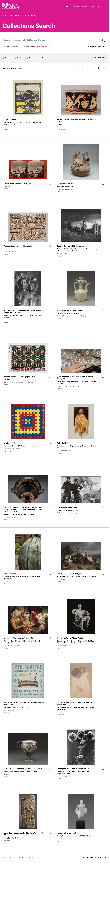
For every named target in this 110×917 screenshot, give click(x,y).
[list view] (104, 68)
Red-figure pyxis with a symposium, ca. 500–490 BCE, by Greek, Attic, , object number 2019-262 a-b (81, 105)
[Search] (99, 7)
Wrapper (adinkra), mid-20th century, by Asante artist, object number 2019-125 (27, 232)
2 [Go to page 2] (22, 858)
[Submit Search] (103, 40)
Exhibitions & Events (80, 7)
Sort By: (79, 68)
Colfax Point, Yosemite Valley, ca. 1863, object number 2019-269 (27, 168)
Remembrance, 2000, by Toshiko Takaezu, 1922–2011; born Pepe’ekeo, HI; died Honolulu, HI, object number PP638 (27, 559)
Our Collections (15, 15)
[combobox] (51, 40)
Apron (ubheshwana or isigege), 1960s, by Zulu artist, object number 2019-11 (27, 363)
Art (93, 7)
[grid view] (99, 68)
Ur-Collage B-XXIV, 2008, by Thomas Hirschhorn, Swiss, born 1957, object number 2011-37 (81, 494)
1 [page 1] (19, 858)
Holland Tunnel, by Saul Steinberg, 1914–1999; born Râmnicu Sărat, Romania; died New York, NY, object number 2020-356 (27, 105)
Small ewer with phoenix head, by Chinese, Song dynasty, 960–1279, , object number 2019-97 (81, 297)
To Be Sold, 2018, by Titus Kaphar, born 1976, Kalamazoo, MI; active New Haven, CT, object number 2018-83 (81, 429)
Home (4, 15)
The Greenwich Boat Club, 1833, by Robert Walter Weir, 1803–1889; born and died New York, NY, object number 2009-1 (81, 559)
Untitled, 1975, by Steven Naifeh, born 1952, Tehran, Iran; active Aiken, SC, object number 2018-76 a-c (27, 429)
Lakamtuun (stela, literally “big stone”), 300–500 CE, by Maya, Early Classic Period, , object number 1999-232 (27, 819)
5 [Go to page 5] (32, 858)
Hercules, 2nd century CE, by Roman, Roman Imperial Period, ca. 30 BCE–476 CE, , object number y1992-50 (81, 819)
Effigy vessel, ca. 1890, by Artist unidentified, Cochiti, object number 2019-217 (81, 168)
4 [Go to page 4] (29, 858)
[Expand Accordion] (98, 58)
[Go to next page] (44, 857)
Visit (67, 7)
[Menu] (105, 7)
